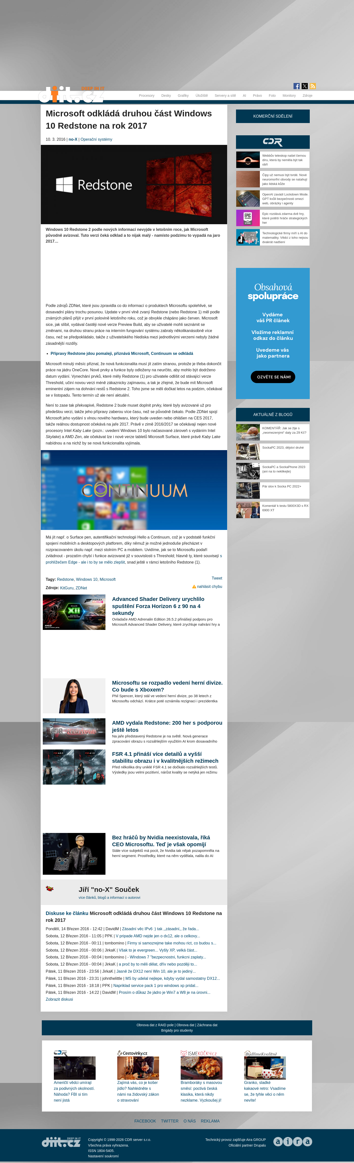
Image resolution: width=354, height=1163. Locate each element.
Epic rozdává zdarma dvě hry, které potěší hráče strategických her (285, 218)
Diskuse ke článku (67, 913)
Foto (272, 95)
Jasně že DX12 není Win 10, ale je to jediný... (156, 971)
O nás (190, 1121)
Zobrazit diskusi (59, 999)
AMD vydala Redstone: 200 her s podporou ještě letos (167, 726)
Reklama (210, 1121)
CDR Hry (273, 142)
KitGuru (67, 588)
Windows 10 (86, 579)
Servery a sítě (225, 95)
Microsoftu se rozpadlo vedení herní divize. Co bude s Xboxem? (167, 686)
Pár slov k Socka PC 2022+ (281, 486)
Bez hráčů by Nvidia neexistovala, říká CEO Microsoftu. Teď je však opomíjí (161, 840)
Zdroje (307, 95)
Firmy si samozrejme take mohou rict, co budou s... (171, 943)
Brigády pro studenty (177, 1030)
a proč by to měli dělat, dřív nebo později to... (158, 964)
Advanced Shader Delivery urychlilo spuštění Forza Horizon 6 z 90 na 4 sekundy (158, 606)
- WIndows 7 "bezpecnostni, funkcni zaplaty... (166, 957)
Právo (257, 95)
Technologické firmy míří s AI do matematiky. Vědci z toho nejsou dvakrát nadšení (285, 237)
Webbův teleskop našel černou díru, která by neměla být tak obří (284, 160)
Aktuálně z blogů (272, 415)
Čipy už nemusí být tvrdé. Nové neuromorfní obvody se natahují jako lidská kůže (284, 179)
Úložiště (202, 95)
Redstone (65, 579)
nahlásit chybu (209, 586)
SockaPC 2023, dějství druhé (283, 447)
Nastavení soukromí (103, 1156)
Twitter (169, 1121)
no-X (73, 139)
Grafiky (183, 95)
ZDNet (81, 588)
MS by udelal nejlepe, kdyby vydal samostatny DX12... (172, 978)
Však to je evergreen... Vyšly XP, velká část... (158, 950)
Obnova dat (185, 1025)
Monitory (289, 95)
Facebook (145, 1121)
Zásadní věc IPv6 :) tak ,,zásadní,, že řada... (160, 929)
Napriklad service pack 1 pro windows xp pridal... (155, 985)
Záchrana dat (207, 1025)
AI (244, 95)
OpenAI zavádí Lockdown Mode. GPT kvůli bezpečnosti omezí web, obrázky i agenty (285, 199)
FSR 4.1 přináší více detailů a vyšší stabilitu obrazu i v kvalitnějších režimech (165, 757)
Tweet (217, 578)
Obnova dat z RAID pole (155, 1025)
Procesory (146, 95)
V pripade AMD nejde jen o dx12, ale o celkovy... (158, 936)
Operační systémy (96, 139)
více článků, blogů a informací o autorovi (109, 898)
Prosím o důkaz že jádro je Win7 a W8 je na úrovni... (164, 992)
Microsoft (108, 579)
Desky (166, 95)
